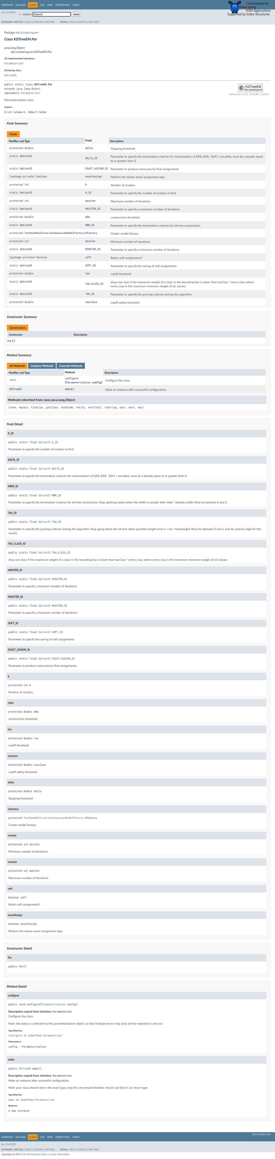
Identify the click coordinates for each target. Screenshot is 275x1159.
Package (20, 4)
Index (76, 4)
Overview (7, 4)
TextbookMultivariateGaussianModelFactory (54, 233)
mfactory (91, 233)
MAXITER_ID (92, 208)
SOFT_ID (90, 265)
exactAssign (93, 176)
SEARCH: (27, 14)
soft (88, 257)
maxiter (90, 200)
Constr (38, 21)
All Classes (8, 12)
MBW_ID (89, 225)
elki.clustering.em (27, 32)
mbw (87, 216)
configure (71, 378)
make (68, 389)
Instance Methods (42, 366)
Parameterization (78, 382)
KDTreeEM (10, 75)
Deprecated (62, 4)
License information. (59, 1154)
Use (42, 4)
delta (89, 148)
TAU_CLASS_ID (94, 283)
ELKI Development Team (34, 1154)
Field (28, 21)
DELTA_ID (91, 158)
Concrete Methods (70, 366)
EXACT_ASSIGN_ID (96, 168)
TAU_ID (89, 293)
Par (10, 341)
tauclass (91, 302)
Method (50, 21)
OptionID (26, 156)
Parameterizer (14, 63)
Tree (50, 4)
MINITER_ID (92, 249)
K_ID (88, 192)
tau (87, 273)
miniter (90, 241)
